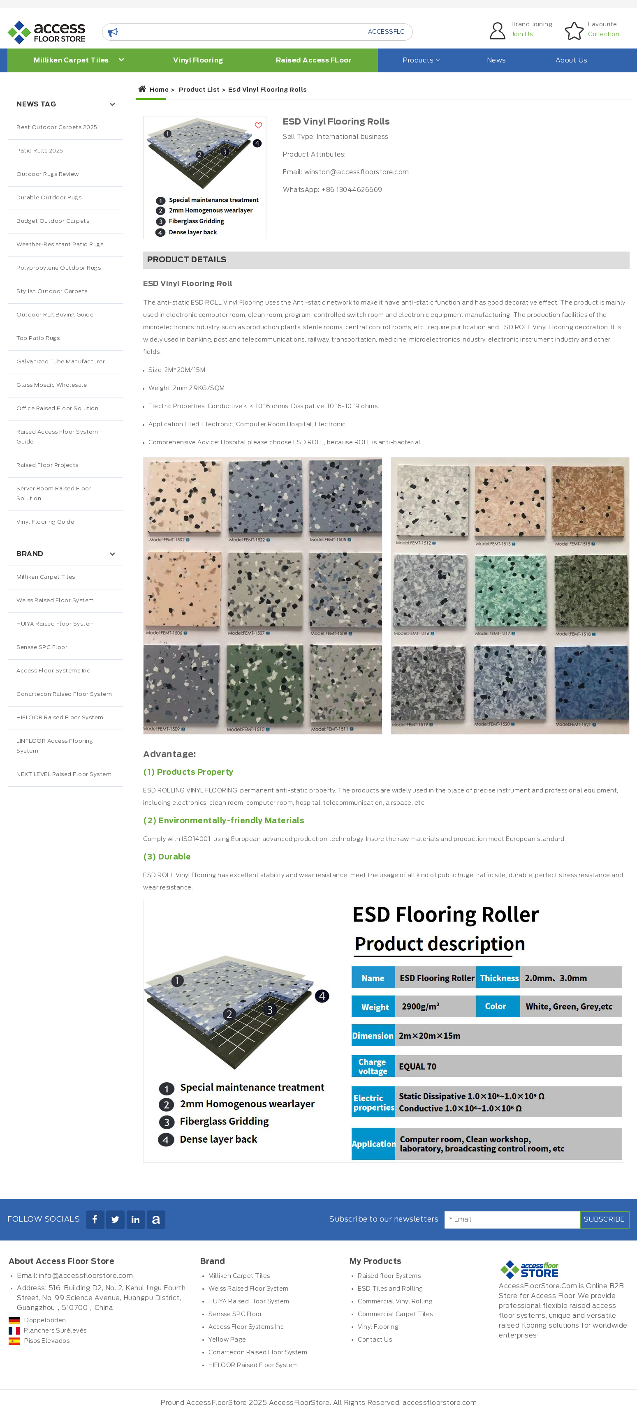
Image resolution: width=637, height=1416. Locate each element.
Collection (603, 34)
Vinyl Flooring (198, 60)
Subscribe (604, 1219)
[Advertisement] (65, 959)
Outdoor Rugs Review (47, 174)
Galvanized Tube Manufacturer (60, 362)
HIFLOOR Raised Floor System (60, 718)
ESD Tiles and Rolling (390, 1289)
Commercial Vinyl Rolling (395, 1302)
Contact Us (375, 1340)
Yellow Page (227, 1340)
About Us (572, 60)
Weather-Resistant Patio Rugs (59, 244)
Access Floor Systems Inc (53, 671)
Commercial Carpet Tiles (395, 1314)
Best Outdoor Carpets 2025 (56, 127)
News (496, 60)
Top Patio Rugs (38, 338)
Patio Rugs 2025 (39, 151)
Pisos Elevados (39, 1341)
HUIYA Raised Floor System (55, 624)
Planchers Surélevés (48, 1331)
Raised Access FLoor (314, 60)
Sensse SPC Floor (41, 647)
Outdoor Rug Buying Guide (54, 315)
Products (420, 60)
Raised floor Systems (389, 1276)
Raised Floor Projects (47, 465)
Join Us (522, 34)
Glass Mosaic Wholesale (51, 385)
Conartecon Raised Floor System (64, 694)
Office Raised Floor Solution (57, 408)
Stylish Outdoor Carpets (52, 291)
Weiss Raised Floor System (55, 600)
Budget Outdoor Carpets (52, 221)
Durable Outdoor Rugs (48, 198)
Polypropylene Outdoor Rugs (58, 268)
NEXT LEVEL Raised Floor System (63, 774)
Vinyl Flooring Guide (45, 522)
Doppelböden (37, 1321)
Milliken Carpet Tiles (79, 60)
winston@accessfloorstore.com (356, 172)
